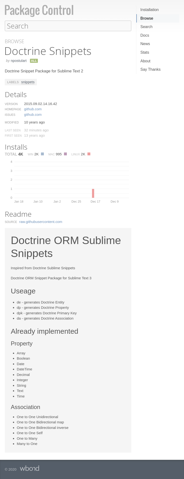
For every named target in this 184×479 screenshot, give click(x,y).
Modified (12, 122)
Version (11, 103)
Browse (146, 18)
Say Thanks (150, 69)
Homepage (13, 109)
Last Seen (13, 130)
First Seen (13, 135)
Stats (144, 52)
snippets (27, 82)
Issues (10, 114)
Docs (144, 35)
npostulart (19, 60)
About (145, 61)
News (145, 44)
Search (146, 27)
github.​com (32, 109)
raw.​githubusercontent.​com (40, 221)
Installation (149, 10)
